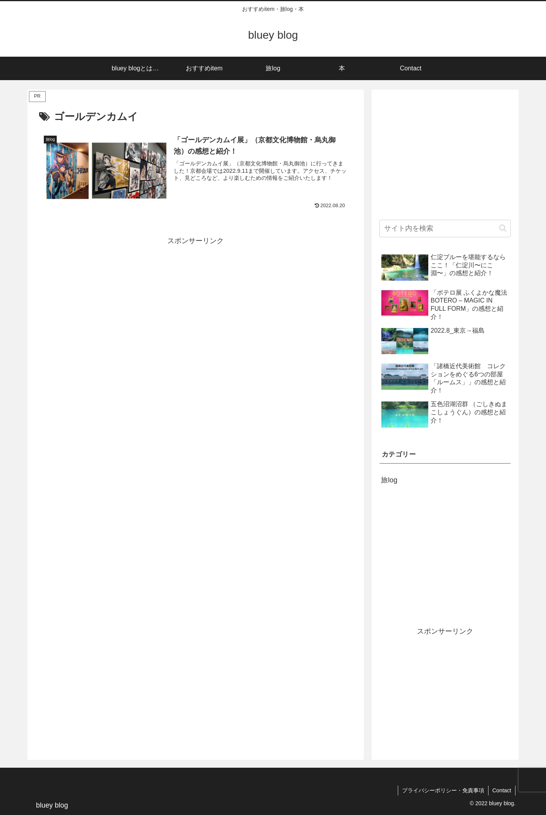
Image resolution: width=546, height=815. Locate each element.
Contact (501, 790)
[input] (445, 228)
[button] (503, 228)
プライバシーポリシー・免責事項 (443, 790)
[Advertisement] (195, 302)
